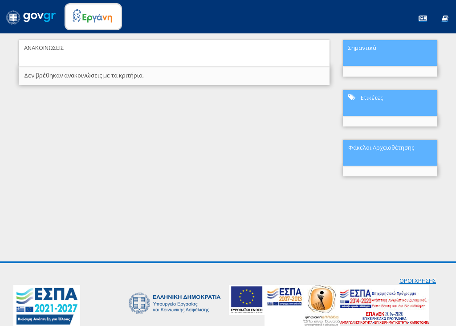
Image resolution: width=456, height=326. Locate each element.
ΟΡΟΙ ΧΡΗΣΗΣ (417, 281)
